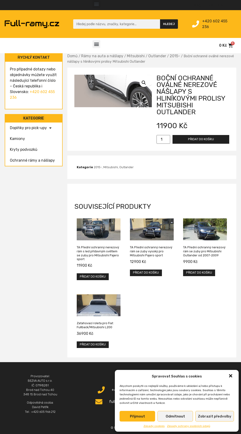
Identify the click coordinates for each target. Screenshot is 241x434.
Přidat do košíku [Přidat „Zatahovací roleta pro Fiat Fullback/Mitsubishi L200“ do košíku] (93, 344)
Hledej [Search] (169, 24)
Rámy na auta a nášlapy (102, 56)
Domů (72, 56)
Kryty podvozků (23, 149)
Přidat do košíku (201, 139)
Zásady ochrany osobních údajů (188, 426)
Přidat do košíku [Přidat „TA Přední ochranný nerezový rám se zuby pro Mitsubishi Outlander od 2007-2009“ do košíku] (199, 272)
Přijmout (137, 416)
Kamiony (17, 138)
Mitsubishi (136, 56)
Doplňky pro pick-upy (31, 128)
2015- (175, 56)
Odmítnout (175, 416)
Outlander (157, 56)
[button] (231, 376)
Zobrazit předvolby (214, 416)
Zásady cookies (154, 426)
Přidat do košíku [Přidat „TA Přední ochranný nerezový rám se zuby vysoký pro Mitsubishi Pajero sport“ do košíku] (146, 272)
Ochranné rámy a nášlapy (32, 160)
